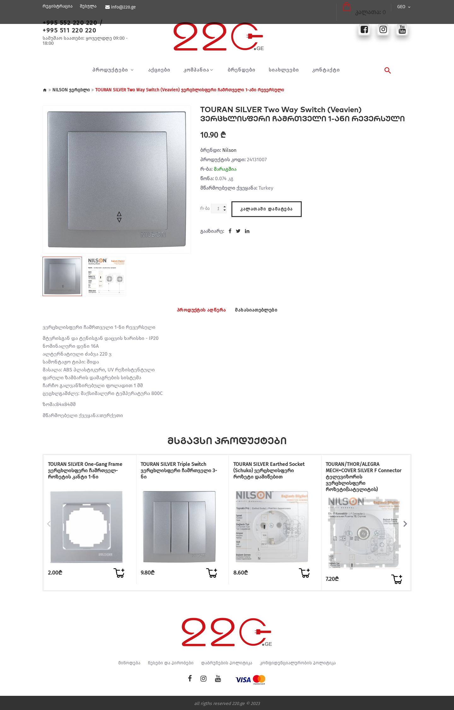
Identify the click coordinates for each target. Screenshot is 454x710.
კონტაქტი (326, 70)
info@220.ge (122, 7)
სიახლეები (284, 70)
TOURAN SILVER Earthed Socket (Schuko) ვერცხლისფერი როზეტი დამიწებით (273, 472)
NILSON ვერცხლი (71, 90)
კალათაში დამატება (266, 206)
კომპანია (196, 70)
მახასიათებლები (262, 310)
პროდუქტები (111, 70)
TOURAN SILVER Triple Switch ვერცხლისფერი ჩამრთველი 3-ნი (180, 472)
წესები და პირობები (171, 661)
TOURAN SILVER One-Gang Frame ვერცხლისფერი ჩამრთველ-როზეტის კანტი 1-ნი (86, 475)
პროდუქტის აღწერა (195, 310)
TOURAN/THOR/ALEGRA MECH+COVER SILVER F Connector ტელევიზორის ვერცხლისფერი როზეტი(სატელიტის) (361, 478)
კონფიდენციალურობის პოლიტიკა (298, 661)
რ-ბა (205, 208)
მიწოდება (129, 661)
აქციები (159, 70)
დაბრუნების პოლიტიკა (226, 661)
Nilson (229, 150)
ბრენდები (241, 70)
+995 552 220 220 (70, 22)
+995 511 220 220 (69, 30)
